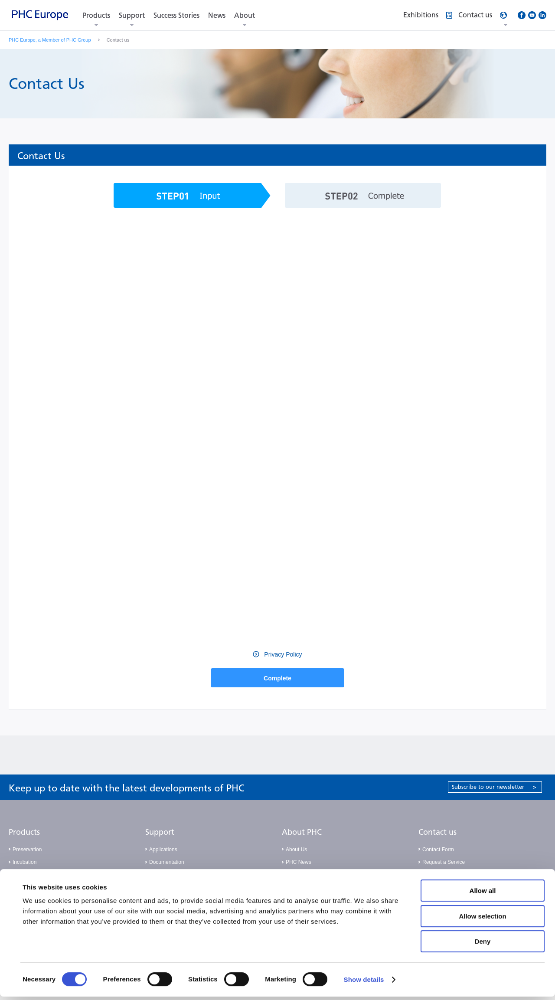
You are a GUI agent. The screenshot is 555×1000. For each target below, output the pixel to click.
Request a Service (443, 862)
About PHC (302, 832)
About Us (296, 849)
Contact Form (438, 849)
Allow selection (482, 919)
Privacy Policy (282, 654)
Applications (163, 849)
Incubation (24, 862)
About (244, 15)
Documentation (166, 862)
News (216, 15)
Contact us (437, 832)
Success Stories (176, 15)
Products (96, 15)
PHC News (298, 862)
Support (132, 15)
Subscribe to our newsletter (494, 787)
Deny (483, 944)
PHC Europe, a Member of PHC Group (50, 39)
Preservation (27, 849)
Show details (364, 983)
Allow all (483, 894)
